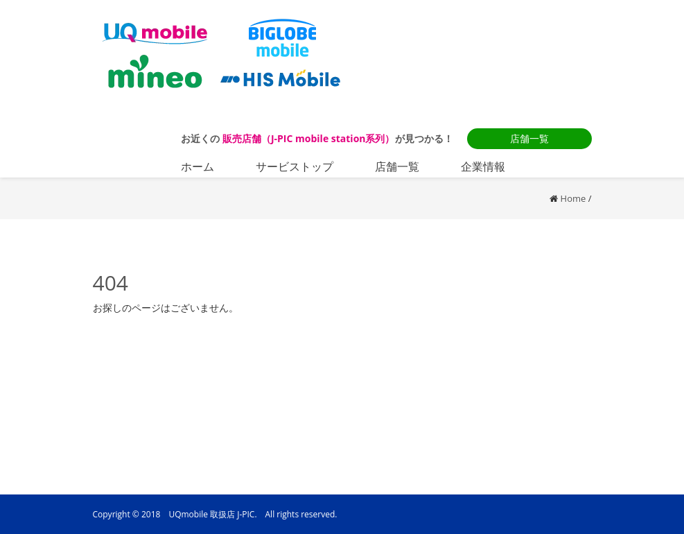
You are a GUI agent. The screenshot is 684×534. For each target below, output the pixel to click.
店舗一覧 (529, 138)
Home (573, 198)
